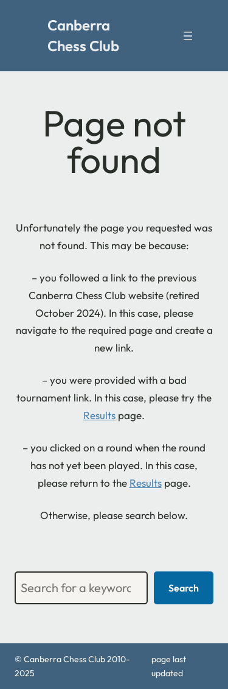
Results (99, 415)
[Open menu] (188, 36)
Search (183, 588)
